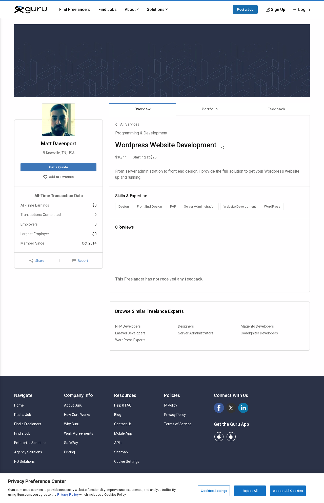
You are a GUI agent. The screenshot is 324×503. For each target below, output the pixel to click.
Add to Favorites (58, 177)
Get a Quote (58, 167)
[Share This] (222, 147)
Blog (117, 415)
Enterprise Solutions (30, 443)
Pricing (69, 452)
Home (19, 405)
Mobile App (123, 433)
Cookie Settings (126, 461)
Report (80, 260)
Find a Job (22, 433)
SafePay (71, 443)
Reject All (250, 491)
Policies (172, 395)
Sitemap (121, 452)
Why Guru (71, 424)
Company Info (78, 395)
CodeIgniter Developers (259, 333)
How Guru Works (77, 415)
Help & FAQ (123, 405)
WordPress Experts (130, 340)
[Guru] (30, 9)
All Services (127, 125)
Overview (142, 109)
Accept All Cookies (288, 491)
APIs (118, 443)
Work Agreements (78, 433)
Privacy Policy (175, 415)
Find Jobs (107, 9)
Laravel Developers (130, 333)
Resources (125, 395)
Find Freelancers (74, 9)
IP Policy (170, 405)
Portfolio (210, 109)
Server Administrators (195, 333)
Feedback (276, 109)
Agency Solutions (28, 452)
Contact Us (123, 424)
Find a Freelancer (27, 424)
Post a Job (245, 9)
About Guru (73, 405)
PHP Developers (128, 326)
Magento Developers (257, 326)
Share (36, 260)
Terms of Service (177, 424)
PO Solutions (24, 461)
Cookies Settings (214, 491)
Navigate (23, 395)
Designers (186, 326)
